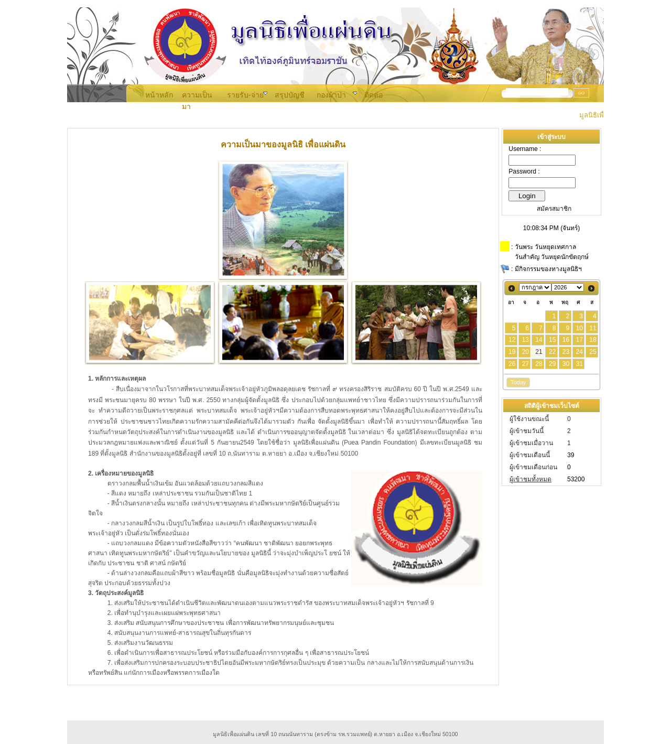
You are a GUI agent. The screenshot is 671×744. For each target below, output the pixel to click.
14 (538, 339)
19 (511, 351)
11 (592, 328)
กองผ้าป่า (331, 95)
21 (538, 351)
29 (552, 364)
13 (525, 339)
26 (511, 364)
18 (592, 339)
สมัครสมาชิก (554, 208)
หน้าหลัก (159, 95)
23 (565, 351)
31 (579, 364)
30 (565, 364)
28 (538, 364)
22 (552, 351)
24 (579, 351)
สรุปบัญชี (290, 95)
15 (552, 339)
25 (592, 351)
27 (525, 364)
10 (579, 328)
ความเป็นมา (197, 95)
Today (518, 382)
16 (565, 339)
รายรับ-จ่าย (245, 95)
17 (579, 339)
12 (511, 339)
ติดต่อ (373, 95)
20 (525, 351)
